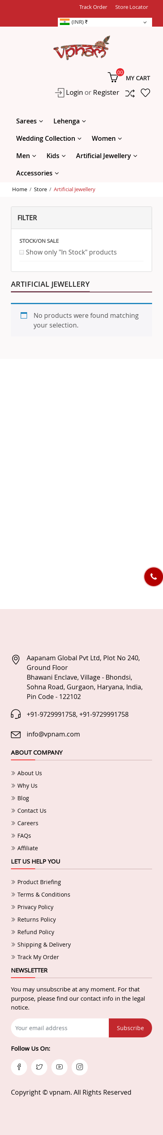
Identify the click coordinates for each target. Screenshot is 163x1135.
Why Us (24, 785)
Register (106, 92)
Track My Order (35, 957)
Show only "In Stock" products (71, 252)
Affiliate (24, 848)
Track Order (93, 6)
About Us (26, 773)
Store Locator (131, 6)
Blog (20, 798)
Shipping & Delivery (41, 944)
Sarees (26, 121)
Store (40, 189)
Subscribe (130, 1028)
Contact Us (29, 810)
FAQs (21, 835)
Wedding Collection (45, 138)
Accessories (34, 173)
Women (104, 138)
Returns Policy (33, 919)
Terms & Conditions (40, 894)
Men (23, 155)
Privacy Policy (32, 907)
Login (73, 92)
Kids (53, 155)
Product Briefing (36, 882)
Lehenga (66, 121)
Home (19, 189)
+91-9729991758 (51, 714)
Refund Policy (32, 932)
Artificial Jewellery (103, 155)
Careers (24, 823)
